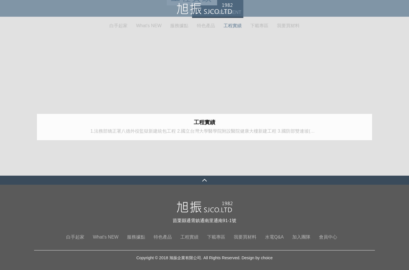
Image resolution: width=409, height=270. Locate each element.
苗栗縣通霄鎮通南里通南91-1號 (204, 220)
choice (267, 258)
